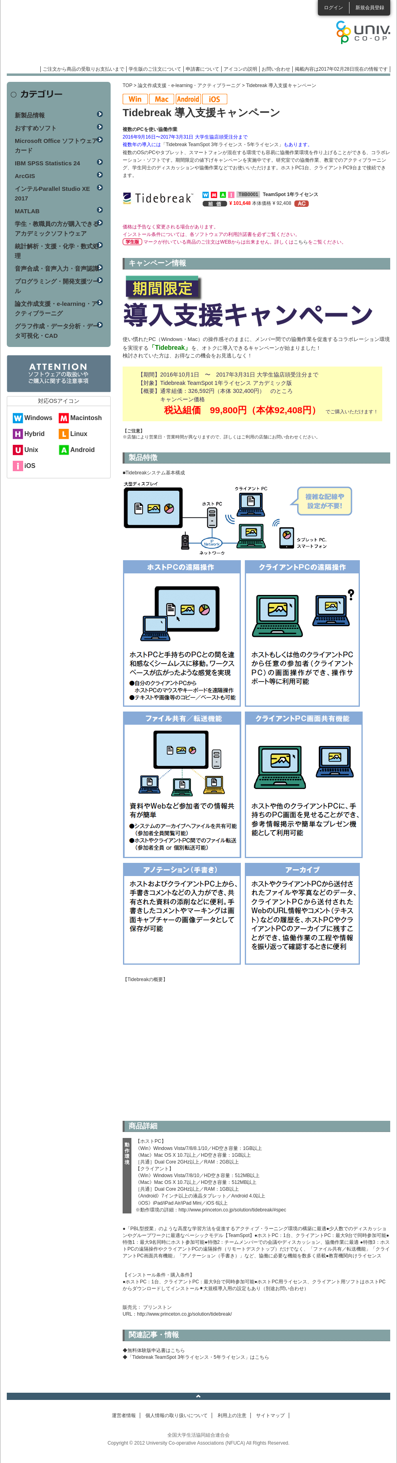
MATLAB (27, 211)
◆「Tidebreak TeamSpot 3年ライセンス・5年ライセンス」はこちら (196, 1357)
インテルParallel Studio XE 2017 (52, 193)
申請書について (202, 69)
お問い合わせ (276, 69)
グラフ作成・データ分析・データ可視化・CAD (57, 331)
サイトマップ (270, 1415)
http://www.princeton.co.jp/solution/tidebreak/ (184, 1314)
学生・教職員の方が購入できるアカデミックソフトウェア (57, 228)
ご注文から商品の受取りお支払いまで (83, 69)
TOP (127, 85)
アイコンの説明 (240, 69)
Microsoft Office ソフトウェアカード (56, 145)
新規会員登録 (369, 7)
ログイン (333, 7)
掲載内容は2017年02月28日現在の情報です (341, 69)
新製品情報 (30, 115)
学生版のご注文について (155, 69)
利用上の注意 (232, 1415)
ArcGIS (25, 175)
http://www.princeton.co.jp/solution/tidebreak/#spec (232, 1210)
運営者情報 (124, 1415)
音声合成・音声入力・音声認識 (57, 268)
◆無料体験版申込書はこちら (154, 1350)
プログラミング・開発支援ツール (57, 286)
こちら (301, 242)
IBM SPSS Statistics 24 (47, 163)
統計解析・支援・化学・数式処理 (57, 251)
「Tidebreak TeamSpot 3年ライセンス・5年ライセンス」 (222, 144)
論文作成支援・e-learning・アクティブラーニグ (189, 85)
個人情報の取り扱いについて (176, 1415)
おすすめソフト (36, 128)
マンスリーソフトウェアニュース (91, 36)
